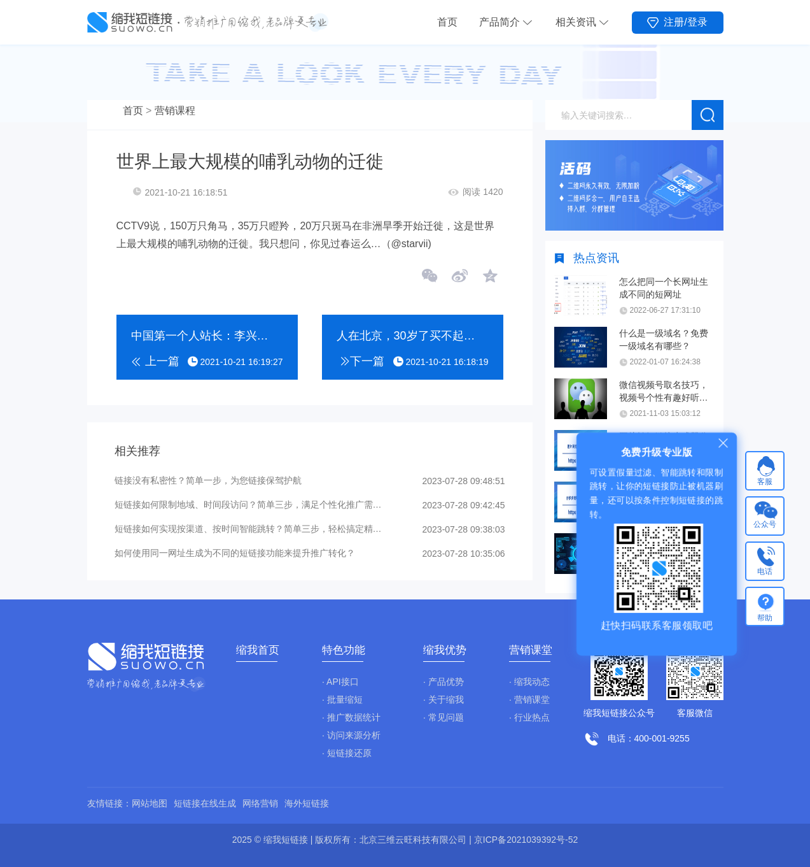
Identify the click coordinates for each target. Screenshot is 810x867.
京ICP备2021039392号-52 (526, 840)
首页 (447, 22)
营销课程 (175, 110)
